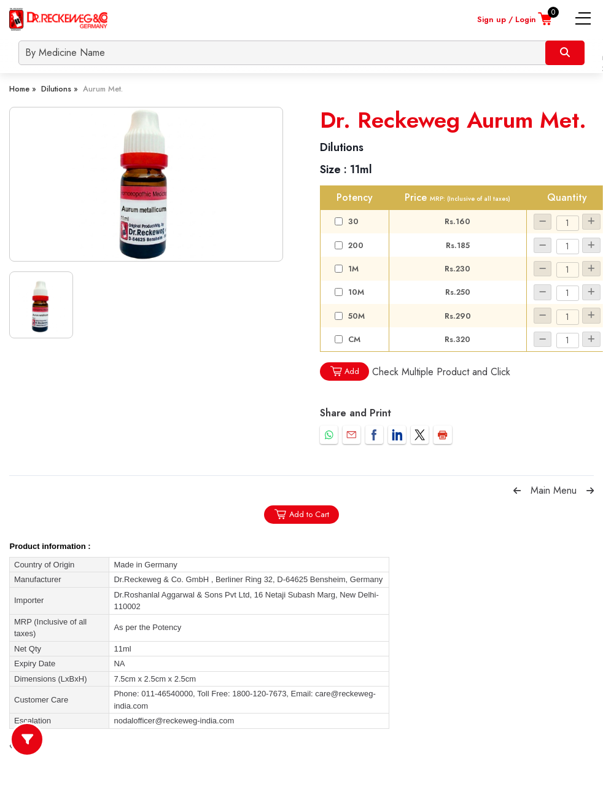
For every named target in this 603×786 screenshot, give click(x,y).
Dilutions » (59, 89)
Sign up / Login (506, 19)
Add (344, 371)
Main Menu (554, 490)
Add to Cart (301, 514)
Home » (22, 89)
